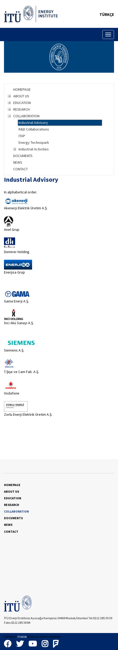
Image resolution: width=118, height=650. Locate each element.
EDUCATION (22, 102)
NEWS (17, 162)
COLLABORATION (26, 116)
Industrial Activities (34, 149)
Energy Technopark (34, 142)
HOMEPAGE (22, 89)
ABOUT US (21, 96)
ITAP (22, 135)
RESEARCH (21, 109)
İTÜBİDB (22, 637)
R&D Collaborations (34, 129)
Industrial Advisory (33, 122)
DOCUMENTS (23, 155)
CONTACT (20, 169)
